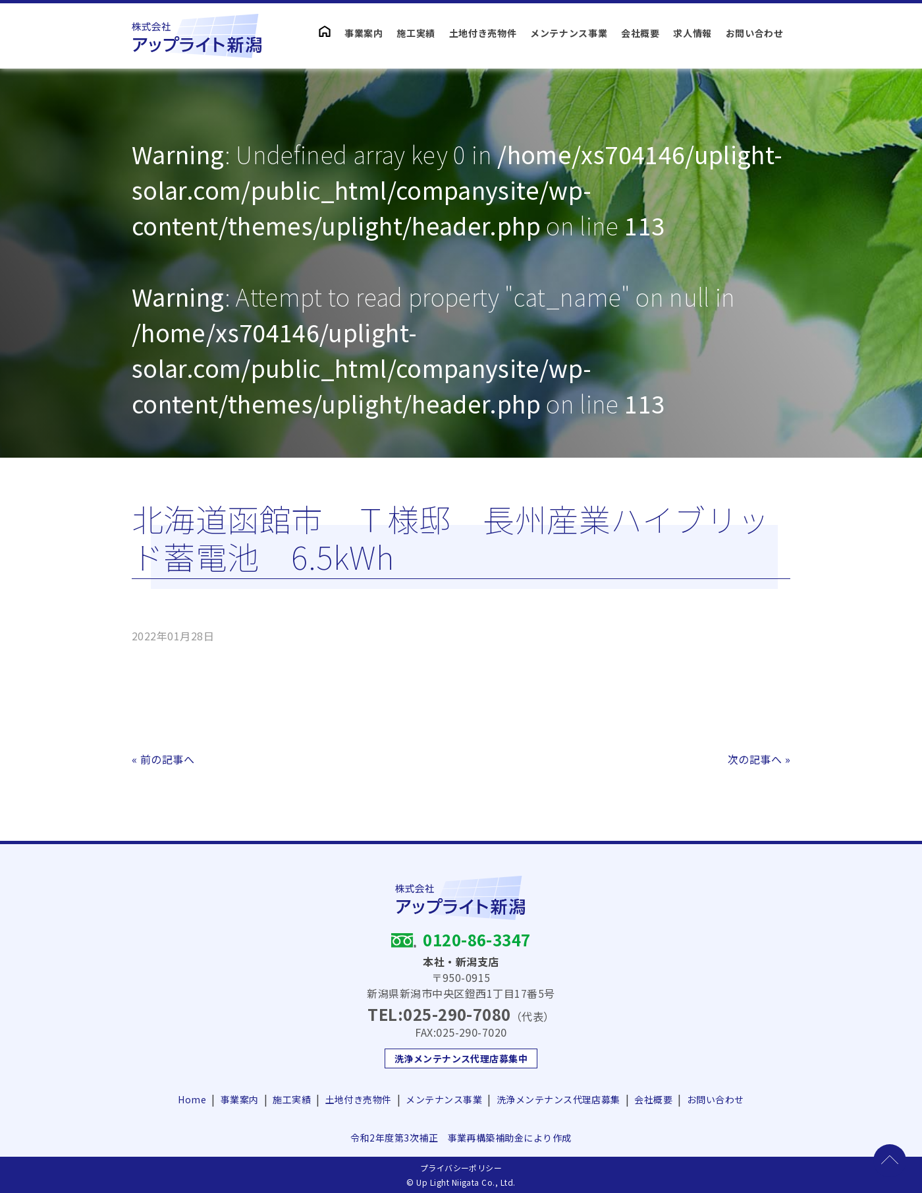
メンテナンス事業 (569, 33)
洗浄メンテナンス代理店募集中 (461, 1058)
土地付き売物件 (483, 33)
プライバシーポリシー (461, 1167)
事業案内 (363, 33)
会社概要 (640, 33)
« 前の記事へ (163, 759)
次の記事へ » (759, 759)
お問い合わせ (755, 33)
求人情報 (692, 33)
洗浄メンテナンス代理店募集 (558, 1099)
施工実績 (415, 33)
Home (192, 1099)
